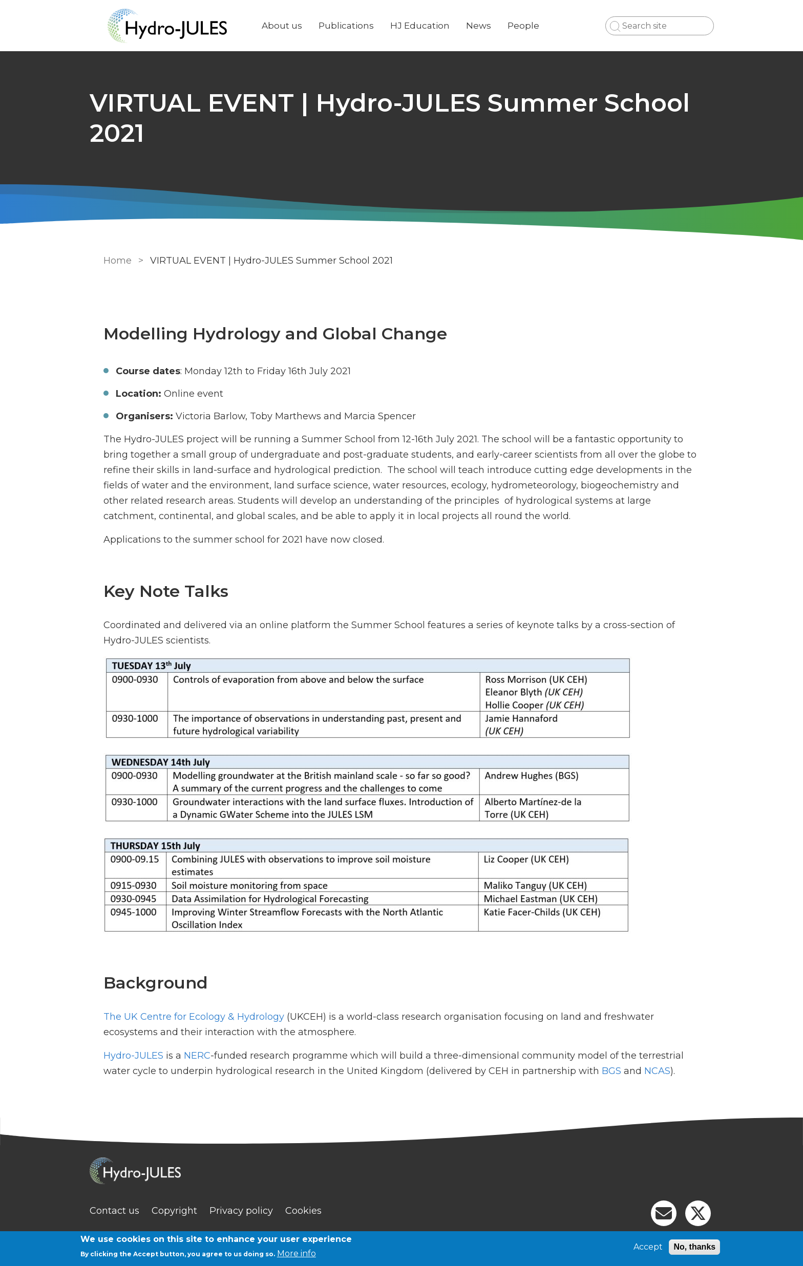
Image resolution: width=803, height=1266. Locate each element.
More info (296, 1253)
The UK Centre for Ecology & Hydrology (192, 1016)
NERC (195, 1055)
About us (294, 25)
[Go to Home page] (180, 26)
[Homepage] (401, 1172)
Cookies (316, 1210)
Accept (648, 1247)
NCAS (656, 1071)
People (536, 25)
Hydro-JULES (132, 1055)
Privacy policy (253, 1210)
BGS (610, 1071)
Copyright (186, 1210)
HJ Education (432, 25)
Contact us (127, 1210)
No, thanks (694, 1246)
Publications (358, 25)
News (490, 25)
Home (116, 260)
